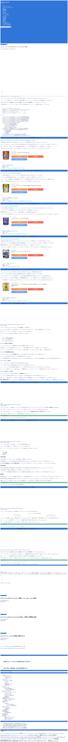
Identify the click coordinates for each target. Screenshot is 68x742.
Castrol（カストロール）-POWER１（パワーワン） (18, 293)
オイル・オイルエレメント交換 (13, 556)
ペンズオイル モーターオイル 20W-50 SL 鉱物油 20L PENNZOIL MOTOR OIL (26, 184)
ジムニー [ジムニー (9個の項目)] (49, 729)
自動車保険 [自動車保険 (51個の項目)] (15, 733)
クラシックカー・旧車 (6, 6)
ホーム (4, 5)
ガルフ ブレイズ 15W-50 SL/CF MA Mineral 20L (20, 152)
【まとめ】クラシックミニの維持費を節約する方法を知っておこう (16, 135)
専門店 (4, 8)
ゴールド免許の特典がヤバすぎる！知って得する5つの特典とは (15, 717)
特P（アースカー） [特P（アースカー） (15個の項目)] (48, 731)
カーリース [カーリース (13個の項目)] (18, 727)
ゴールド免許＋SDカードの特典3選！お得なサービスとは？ (14, 718)
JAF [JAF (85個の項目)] (21, 726)
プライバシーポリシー (4, 740)
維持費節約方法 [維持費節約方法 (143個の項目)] (6, 733)
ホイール (7, 675)
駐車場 (4, 20)
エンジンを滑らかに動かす (11, 123)
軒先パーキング (8, 711)
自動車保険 (4, 10)
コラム (4, 678)
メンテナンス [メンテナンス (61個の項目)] (61, 729)
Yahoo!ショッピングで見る (37, 156)
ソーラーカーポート (6, 14)
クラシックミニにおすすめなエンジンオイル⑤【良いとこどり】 (16, 121)
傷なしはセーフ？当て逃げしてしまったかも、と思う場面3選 (15, 720)
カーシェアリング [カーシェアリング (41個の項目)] (5, 727)
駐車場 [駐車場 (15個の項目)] (41, 733)
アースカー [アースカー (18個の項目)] (32, 726)
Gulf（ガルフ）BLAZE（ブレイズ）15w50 (16, 166)
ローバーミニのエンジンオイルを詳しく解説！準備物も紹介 (12, 477)
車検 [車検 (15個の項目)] (35, 733)
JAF (3, 11)
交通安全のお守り (6, 690)
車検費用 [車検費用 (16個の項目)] (38, 733)
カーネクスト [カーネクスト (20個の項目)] (13, 727)
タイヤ (6, 674)
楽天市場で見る (26, 156)
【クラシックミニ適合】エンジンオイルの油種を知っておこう (15, 129)
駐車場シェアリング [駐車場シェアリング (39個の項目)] (53, 733)
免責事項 (11, 740)
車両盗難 (4, 19)
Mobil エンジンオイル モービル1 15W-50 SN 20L (10, 235)
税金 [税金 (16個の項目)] (53, 731)
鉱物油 (7, 132)
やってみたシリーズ (7, 683)
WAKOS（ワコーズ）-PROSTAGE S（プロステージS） (18, 230)
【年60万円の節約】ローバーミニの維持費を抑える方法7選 (12, 554)
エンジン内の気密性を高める (11, 124)
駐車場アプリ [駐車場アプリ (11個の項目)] (45, 733)
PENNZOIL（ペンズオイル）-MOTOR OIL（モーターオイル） (20, 198)
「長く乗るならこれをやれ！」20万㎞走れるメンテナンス (14, 715)
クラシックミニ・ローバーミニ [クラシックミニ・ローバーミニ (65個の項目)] (9, 729)
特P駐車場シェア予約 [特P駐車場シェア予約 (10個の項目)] (40, 731)
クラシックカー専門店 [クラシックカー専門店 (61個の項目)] (49, 727)
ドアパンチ (7, 700)
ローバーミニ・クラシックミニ (8, 7)
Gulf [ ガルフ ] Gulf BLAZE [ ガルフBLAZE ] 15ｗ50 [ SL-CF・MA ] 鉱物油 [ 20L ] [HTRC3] (18, 140)
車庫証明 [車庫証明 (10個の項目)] (32, 733)
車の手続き (4, 16)
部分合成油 (7, 131)
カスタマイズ (8, 686)
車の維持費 (4, 9)
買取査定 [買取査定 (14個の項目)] (25, 733)
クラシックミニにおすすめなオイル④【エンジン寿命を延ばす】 (16, 120)
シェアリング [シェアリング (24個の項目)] (44, 729)
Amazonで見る (16, 156)
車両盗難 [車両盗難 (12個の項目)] (29, 733)
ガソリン (5, 671)
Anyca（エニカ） (9, 669)
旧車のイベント (8, 676)
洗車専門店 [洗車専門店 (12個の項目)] (30, 731)
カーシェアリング (6, 13)
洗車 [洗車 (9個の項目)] (20, 731)
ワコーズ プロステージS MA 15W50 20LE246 (9, 203)
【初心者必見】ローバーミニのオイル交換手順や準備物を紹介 (13, 410)
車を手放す (4, 18)
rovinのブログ (4, 2)
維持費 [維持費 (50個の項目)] (56, 731)
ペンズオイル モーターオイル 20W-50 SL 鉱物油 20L (11, 171)
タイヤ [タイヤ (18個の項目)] (52, 729)
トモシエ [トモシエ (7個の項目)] (55, 729)
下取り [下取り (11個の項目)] (18, 731)
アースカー (7, 670)
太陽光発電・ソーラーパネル (9, 691)
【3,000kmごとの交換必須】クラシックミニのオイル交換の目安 (15, 128)
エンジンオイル (3, 44)
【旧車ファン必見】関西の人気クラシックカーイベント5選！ (15, 719)
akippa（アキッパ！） (9, 709)
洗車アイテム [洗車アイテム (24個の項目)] (25, 731)
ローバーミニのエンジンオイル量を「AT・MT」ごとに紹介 (12, 518)
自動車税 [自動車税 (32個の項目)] (21, 733)
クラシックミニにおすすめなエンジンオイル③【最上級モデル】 (16, 119)
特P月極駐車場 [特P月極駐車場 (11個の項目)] (34, 731)
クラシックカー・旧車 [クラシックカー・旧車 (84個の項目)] (35, 727)
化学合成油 (7, 130)
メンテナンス (5, 15)
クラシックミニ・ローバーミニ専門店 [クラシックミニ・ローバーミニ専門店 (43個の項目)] (30, 729)
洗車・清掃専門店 (11, 682)
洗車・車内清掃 (8, 680)
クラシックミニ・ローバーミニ (25, 556)
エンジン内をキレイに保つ (11, 127)
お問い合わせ (5, 21)
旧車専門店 (7, 677)
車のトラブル (6, 699)
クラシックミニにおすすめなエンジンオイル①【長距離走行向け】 (16, 116)
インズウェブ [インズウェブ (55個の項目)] (42, 726)
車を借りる (4, 17)
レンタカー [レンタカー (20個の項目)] (14, 731)
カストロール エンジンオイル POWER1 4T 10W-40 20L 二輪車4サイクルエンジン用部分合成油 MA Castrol (21, 266)
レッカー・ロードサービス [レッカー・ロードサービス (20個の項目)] (6, 731)
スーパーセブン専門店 (11, 698)
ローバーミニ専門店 (9, 687)
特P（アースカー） (9, 710)
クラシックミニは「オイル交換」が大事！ (11, 122)
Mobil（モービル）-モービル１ (14, 261)
